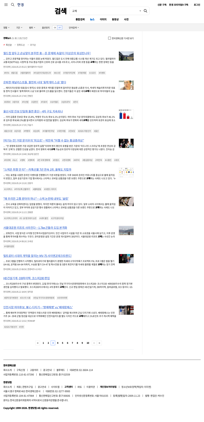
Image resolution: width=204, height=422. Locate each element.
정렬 (5, 27)
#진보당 (72, 131)
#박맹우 (27, 131)
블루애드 (61, 370)
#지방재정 (82, 72)
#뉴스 (15, 160)
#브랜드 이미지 (50, 189)
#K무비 (76, 160)
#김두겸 (17, 131)
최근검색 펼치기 (137, 11)
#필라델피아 (25, 72)
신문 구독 (162, 4)
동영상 (115, 19)
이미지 (103, 19)
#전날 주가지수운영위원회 (43, 297)
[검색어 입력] (105, 11)
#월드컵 (14, 72)
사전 (126, 19)
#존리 (75, 101)
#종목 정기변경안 (11, 297)
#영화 (22, 160)
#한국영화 (66, 160)
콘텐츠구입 (27, 386)
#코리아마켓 (62, 297)
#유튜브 (7, 101)
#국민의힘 (61, 131)
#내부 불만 (43, 218)
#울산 (96, 131)
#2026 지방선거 (84, 131)
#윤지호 (16, 101)
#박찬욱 (98, 160)
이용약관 (90, 386)
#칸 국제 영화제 (43, 160)
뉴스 (92, 19)
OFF (59, 27)
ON (55, 27)
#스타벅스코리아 (11, 218)
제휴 (19, 386)
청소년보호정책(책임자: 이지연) (136, 386)
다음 (94, 343)
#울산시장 (8, 131)
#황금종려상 (87, 160)
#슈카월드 (54, 101)
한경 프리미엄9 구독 (178, 4)
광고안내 (47, 370)
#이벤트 (102, 72)
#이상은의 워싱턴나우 (42, 72)
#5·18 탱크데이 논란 (28, 218)
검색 (61, 11)
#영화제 (31, 160)
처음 (37, 343)
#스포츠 (92, 72)
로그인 (197, 4)
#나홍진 (108, 160)
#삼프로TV (66, 101)
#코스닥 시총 (25, 297)
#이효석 (44, 101)
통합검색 (80, 19)
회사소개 (7, 370)
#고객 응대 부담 (57, 218)
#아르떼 (7, 160)
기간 (18, 27)
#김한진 (34, 101)
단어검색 (73, 27)
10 (88, 342)
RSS (79, 386)
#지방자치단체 (69, 72)
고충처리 (34, 370)
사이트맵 (55, 386)
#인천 (21, 326)
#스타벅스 (8, 189)
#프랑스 (56, 160)
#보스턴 (57, 72)
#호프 (116, 160)
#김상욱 (36, 131)
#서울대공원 (9, 246)
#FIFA (6, 72)
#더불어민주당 (48, 131)
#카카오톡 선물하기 (22, 189)
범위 (31, 27)
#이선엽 (25, 101)
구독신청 (21, 370)
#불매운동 (37, 189)
